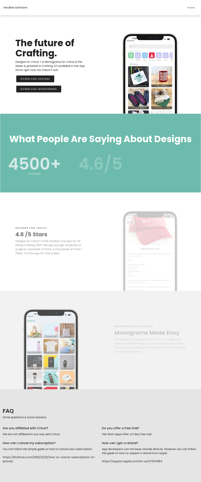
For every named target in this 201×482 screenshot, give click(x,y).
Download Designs (35, 79)
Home (191, 7)
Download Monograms (39, 89)
